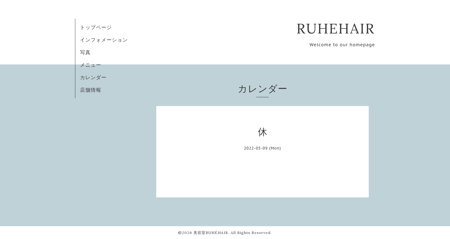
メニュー (90, 65)
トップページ (96, 27)
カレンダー (93, 77)
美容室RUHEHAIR (210, 232)
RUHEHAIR (336, 28)
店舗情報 (90, 90)
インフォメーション (104, 40)
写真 (85, 52)
